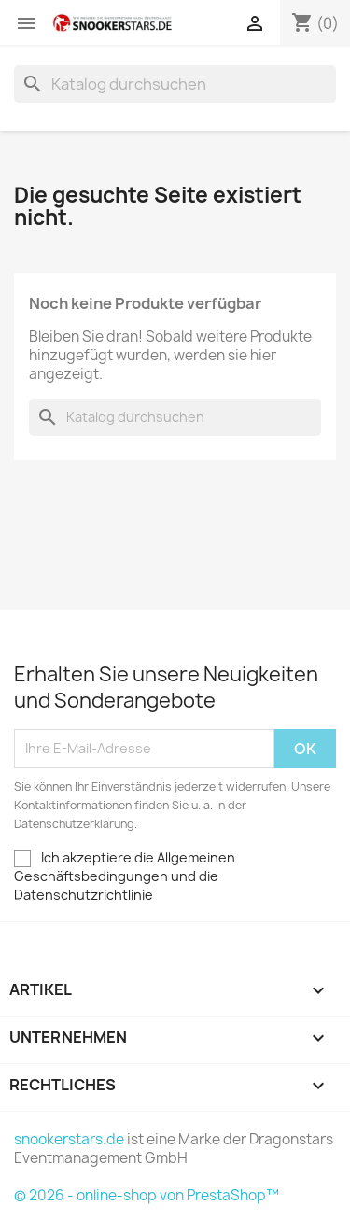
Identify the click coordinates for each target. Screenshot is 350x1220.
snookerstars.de (69, 1139)
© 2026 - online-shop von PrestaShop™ (146, 1195)
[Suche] (175, 84)
